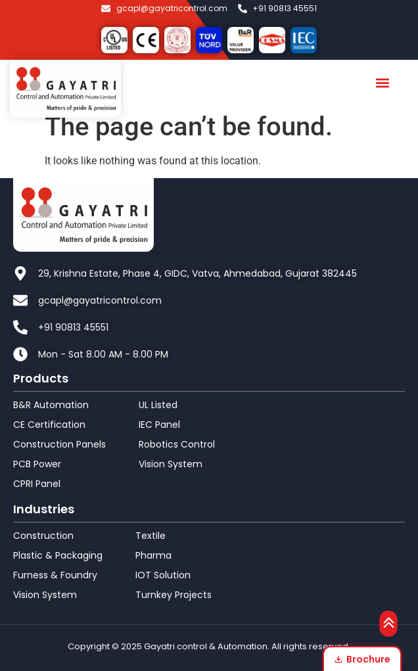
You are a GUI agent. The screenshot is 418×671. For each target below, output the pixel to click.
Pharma (153, 555)
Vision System (170, 464)
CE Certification (49, 424)
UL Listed (158, 404)
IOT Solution (163, 575)
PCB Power (37, 464)
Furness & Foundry (55, 575)
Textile (150, 535)
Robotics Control (177, 444)
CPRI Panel (36, 483)
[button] (383, 83)
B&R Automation (51, 404)
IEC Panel (159, 424)
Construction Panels (59, 444)
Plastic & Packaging (58, 555)
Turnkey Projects (173, 594)
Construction (43, 535)
